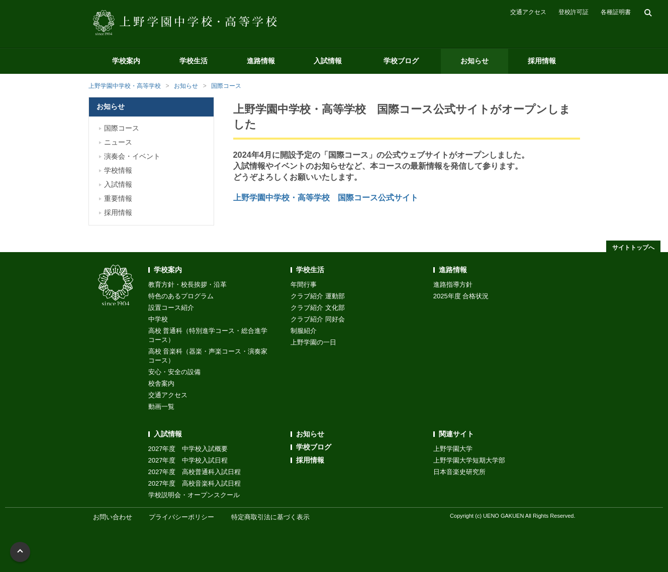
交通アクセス (528, 12)
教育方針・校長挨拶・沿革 (187, 284)
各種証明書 (616, 12)
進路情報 (261, 61)
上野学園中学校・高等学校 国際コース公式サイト (325, 197)
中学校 (158, 319)
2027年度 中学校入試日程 (188, 460)
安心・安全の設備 (174, 372)
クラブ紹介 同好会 (318, 319)
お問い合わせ (112, 517)
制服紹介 (304, 330)
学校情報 (118, 170)
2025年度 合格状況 (461, 296)
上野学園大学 (452, 448)
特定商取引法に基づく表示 (270, 517)
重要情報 (118, 198)
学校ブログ (401, 61)
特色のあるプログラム (181, 296)
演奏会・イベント (132, 156)
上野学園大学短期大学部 (469, 460)
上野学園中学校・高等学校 (124, 85)
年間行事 (304, 284)
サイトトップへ (633, 247)
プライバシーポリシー (181, 517)
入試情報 (328, 61)
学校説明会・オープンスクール (194, 495)
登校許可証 (573, 12)
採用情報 (542, 61)
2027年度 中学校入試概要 (188, 448)
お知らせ (474, 61)
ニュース (118, 142)
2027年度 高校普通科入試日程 (194, 472)
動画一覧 (161, 406)
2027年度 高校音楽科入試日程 (194, 483)
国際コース (226, 85)
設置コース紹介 (171, 307)
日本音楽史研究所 (459, 472)
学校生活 (193, 61)
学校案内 (126, 61)
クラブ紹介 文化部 (318, 307)
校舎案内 (161, 383)
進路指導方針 (452, 284)
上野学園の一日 (313, 342)
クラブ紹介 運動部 (318, 296)
